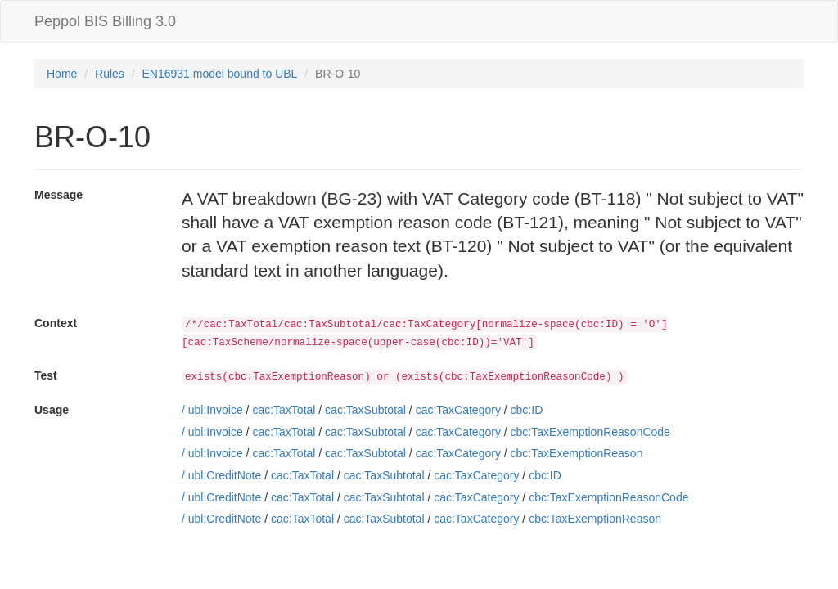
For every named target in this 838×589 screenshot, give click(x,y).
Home (62, 73)
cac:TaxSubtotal (365, 409)
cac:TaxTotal (283, 409)
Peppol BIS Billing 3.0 (105, 21)
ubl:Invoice (215, 409)
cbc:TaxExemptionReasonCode (590, 431)
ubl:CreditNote (225, 475)
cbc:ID (527, 409)
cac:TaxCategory (458, 409)
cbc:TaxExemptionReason (577, 453)
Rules (109, 73)
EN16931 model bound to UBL (220, 73)
